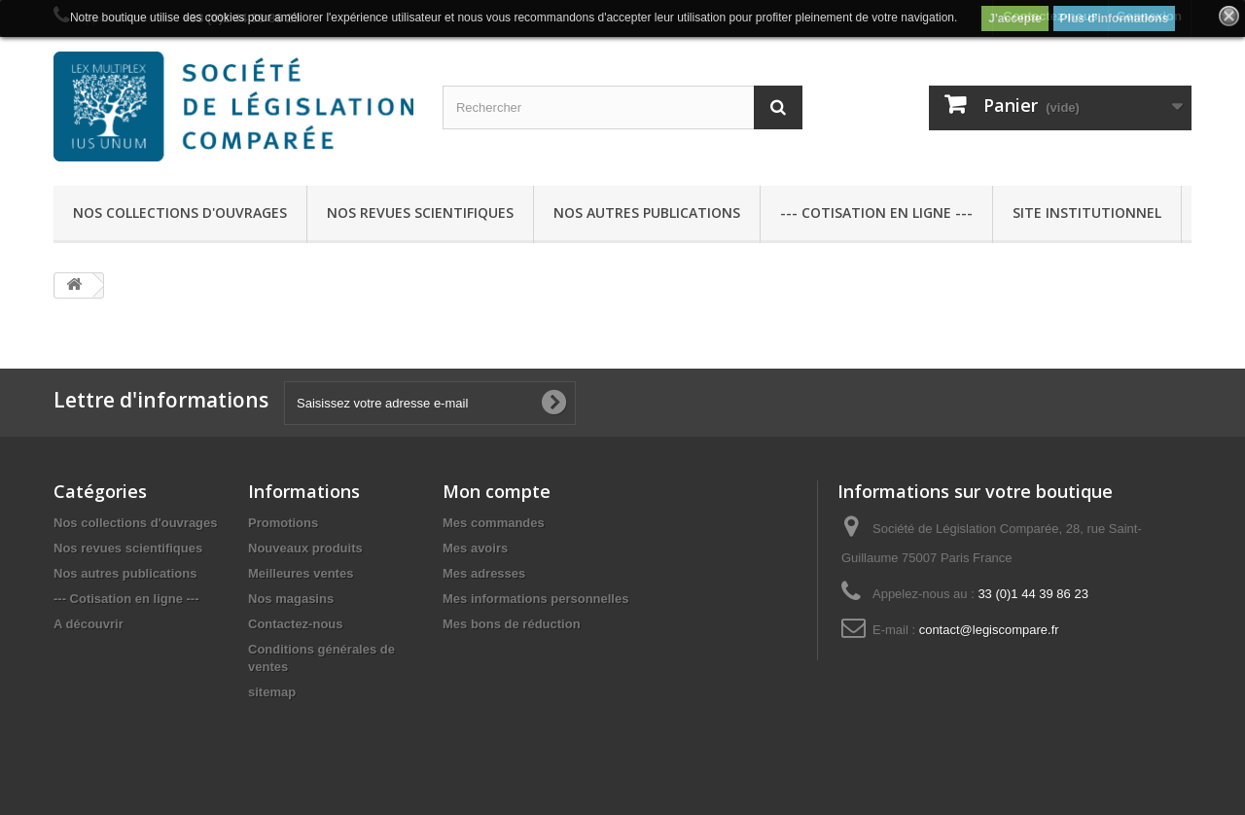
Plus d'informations (1114, 18)
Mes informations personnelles (535, 598)
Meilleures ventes (300, 573)
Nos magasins (291, 598)
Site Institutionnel (1087, 212)
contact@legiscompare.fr (989, 629)
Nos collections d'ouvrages (180, 212)
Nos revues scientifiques (420, 212)
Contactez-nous (295, 624)
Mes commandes (494, 522)
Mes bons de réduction (512, 624)
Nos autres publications (646, 212)
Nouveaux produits (305, 548)
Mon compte (497, 491)
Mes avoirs (475, 548)
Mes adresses (484, 573)
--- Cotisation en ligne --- (876, 212)
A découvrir (88, 624)
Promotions (283, 522)
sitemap (272, 692)
